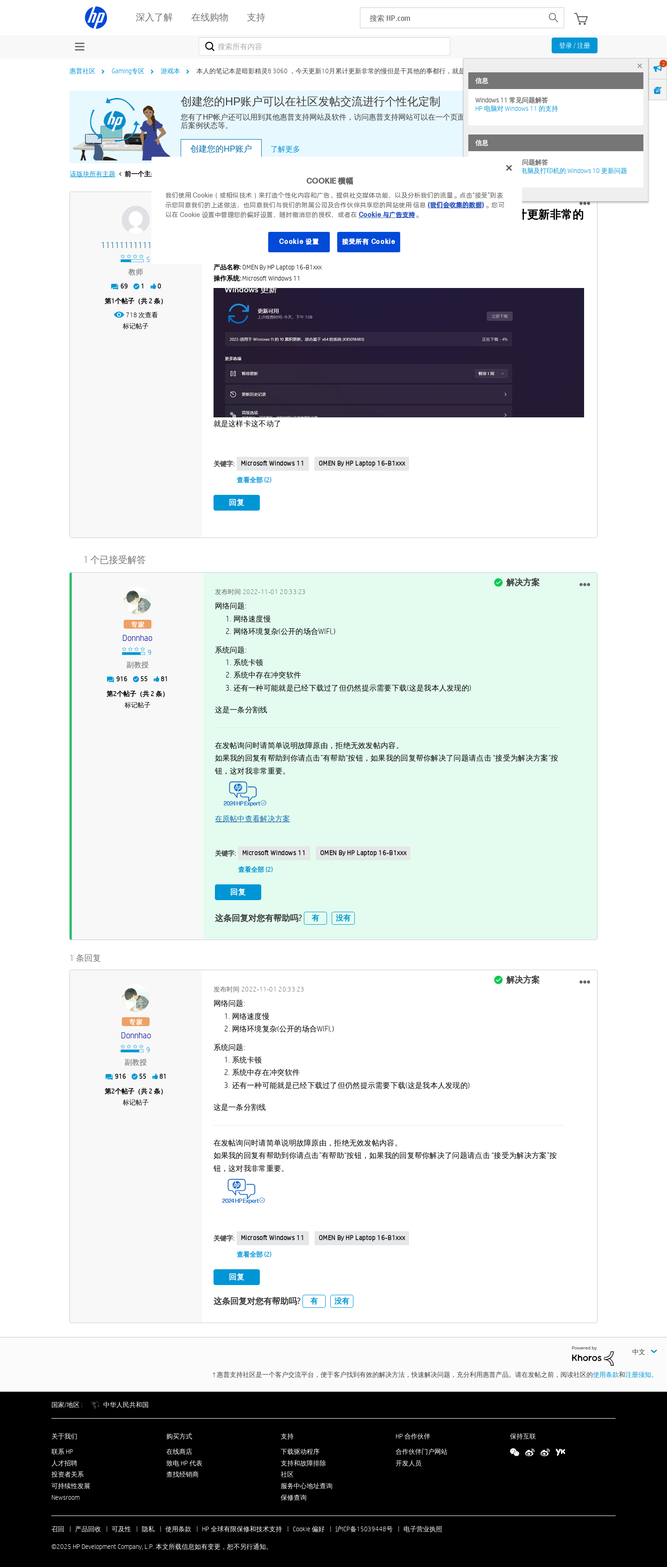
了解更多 (285, 149)
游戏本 (170, 71)
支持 (287, 1433)
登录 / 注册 (574, 45)
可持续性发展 (70, 1482)
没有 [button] (343, 915)
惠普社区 (82, 71)
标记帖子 (136, 326)
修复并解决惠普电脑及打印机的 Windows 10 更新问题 (551, 170)
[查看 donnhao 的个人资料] (137, 637)
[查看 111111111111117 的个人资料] (136, 245)
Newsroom (65, 1494)
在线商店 (179, 1448)
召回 (57, 1526)
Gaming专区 (128, 71)
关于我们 (64, 1433)
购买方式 (179, 1433)
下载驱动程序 (300, 1448)
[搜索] (324, 46)
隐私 (148, 1526)
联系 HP (62, 1448)
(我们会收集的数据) (456, 205)
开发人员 (409, 1459)
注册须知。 (641, 1371)
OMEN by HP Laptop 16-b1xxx (362, 463)
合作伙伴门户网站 (421, 1448)
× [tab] (639, 65)
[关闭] (509, 168)
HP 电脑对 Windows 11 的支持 (516, 108)
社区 (287, 1471)
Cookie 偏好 (309, 1526)
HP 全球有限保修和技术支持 (242, 1526)
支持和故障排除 (303, 1459)
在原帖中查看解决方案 (252, 817)
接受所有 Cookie (369, 241)
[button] (585, 203)
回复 (237, 502)
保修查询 (294, 1494)
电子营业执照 (422, 1526)
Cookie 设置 (299, 241)
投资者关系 (67, 1471)
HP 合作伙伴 (413, 1433)
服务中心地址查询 (307, 1482)
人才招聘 (64, 1459)
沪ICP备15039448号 (364, 1526)
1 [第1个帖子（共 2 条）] (113, 301)
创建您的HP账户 (221, 149)
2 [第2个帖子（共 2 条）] (115, 692)
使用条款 (606, 1371)
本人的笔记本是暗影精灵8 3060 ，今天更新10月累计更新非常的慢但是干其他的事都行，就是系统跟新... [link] (345, 71)
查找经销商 (182, 1471)
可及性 (121, 1526)
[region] (336, 210)
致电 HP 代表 (184, 1459)
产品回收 (88, 1526)
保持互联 (523, 1433)
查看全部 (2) (254, 480)
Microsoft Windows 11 (273, 463)
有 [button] (315, 915)
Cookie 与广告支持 (387, 215)
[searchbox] (452, 18)
